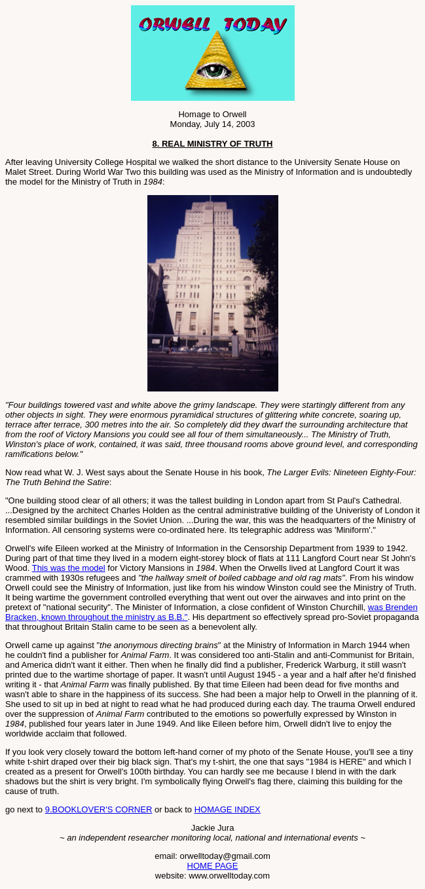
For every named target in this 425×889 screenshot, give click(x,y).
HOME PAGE (212, 866)
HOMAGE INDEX (227, 809)
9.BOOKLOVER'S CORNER (99, 809)
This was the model (68, 568)
